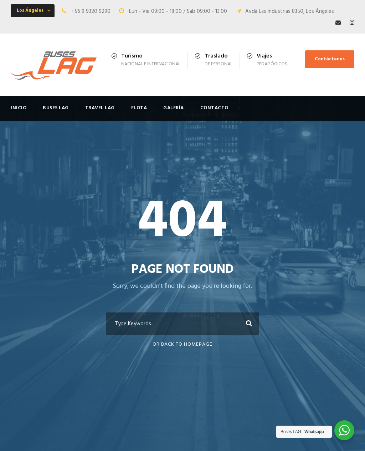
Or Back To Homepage (182, 344)
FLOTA (139, 108)
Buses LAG (56, 108)
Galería (173, 108)
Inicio (18, 108)
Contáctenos (330, 59)
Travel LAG (100, 108)
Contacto (214, 108)
